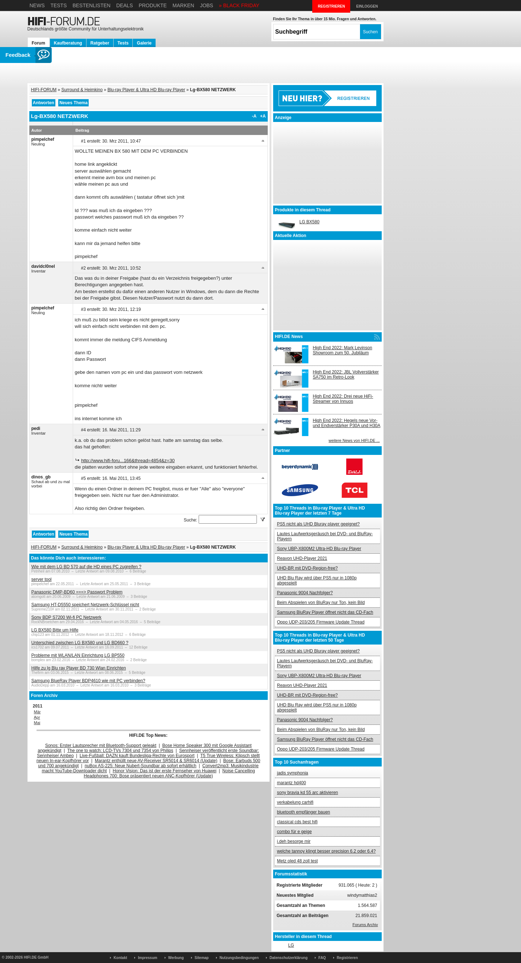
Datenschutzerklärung (289, 958)
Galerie (144, 43)
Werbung (176, 958)
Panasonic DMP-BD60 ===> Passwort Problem (77, 592)
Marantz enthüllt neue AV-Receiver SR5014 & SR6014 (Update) (156, 760)
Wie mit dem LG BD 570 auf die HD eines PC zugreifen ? (86, 566)
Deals (124, 5)
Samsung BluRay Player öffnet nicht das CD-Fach (325, 612)
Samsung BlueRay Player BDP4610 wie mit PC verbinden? (88, 680)
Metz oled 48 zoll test (297, 860)
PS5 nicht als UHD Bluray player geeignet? (318, 524)
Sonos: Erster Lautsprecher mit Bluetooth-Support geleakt (101, 745)
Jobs (206, 5)
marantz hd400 (291, 782)
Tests (58, 5)
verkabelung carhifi (295, 802)
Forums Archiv (365, 924)
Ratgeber (99, 43)
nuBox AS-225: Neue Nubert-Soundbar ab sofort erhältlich (140, 765)
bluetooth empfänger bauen (303, 812)
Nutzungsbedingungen (239, 958)
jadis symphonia (292, 773)
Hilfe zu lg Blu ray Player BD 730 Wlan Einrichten (78, 668)
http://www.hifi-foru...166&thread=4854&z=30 (128, 460)
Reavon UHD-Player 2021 (302, 558)
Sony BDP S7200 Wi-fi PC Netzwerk (66, 617)
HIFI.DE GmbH (36, 957)
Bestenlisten (91, 5)
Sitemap (202, 958)
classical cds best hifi (297, 821)
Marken (183, 5)
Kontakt (120, 958)
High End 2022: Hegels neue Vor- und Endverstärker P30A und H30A (347, 423)
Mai (37, 723)
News (37, 5)
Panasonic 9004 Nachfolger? (305, 592)
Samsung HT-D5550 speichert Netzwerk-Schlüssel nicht (85, 604)
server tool (41, 579)
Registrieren (347, 958)
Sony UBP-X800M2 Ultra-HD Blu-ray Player (319, 548)
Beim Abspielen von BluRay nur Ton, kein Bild (321, 602)
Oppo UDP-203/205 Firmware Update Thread (321, 622)
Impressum (147, 958)
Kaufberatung (68, 43)
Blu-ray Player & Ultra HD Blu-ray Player (146, 89)
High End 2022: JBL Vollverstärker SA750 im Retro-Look (346, 374)
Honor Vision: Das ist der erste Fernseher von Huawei (165, 770)
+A (263, 116)
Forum (38, 43)
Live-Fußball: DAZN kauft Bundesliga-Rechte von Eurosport (137, 755)
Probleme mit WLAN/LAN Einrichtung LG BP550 (77, 655)
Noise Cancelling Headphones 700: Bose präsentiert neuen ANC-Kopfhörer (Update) (169, 773)
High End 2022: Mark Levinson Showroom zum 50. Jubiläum (342, 350)
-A (254, 116)
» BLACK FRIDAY (239, 5)
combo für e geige (294, 831)
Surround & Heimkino (82, 89)
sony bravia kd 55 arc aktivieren (307, 792)
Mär (37, 712)
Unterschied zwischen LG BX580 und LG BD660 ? (79, 642)
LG (291, 945)
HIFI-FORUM (44, 89)
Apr (37, 717)
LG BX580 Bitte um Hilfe (55, 630)
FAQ (322, 958)
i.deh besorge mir (294, 841)
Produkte (153, 5)
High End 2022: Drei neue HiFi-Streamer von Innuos (343, 399)
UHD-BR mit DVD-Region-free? (307, 568)
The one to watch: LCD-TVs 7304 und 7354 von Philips (120, 750)
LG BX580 (309, 221)
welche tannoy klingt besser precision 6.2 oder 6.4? (326, 851)
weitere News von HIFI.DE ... (354, 440)
